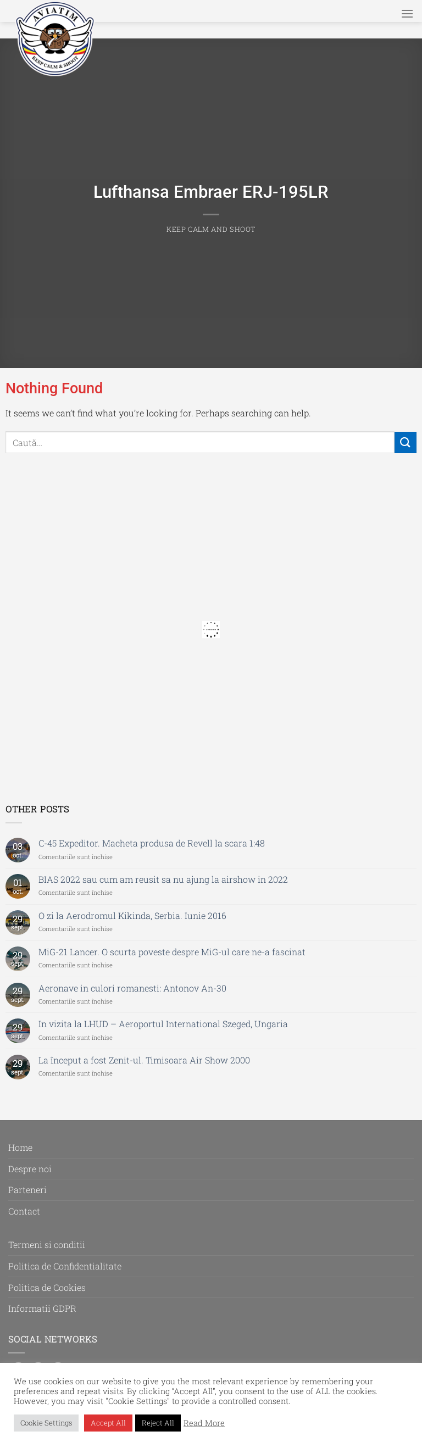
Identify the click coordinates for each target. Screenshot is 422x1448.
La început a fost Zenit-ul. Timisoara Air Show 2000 (144, 1060)
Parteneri (27, 1189)
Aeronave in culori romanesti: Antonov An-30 (132, 988)
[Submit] (406, 442)
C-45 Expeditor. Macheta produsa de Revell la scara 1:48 (151, 843)
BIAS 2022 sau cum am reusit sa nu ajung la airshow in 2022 (163, 879)
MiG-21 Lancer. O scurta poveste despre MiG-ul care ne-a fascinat (172, 951)
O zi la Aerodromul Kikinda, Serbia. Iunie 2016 (132, 915)
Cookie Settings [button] (46, 1423)
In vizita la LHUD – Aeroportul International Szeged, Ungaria (163, 1023)
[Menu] (407, 13)
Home (20, 1147)
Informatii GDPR (42, 1308)
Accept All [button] (108, 1423)
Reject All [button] (158, 1423)
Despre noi (30, 1168)
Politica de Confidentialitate (64, 1266)
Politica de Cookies (47, 1287)
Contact (24, 1211)
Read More (204, 1423)
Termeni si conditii (46, 1244)
